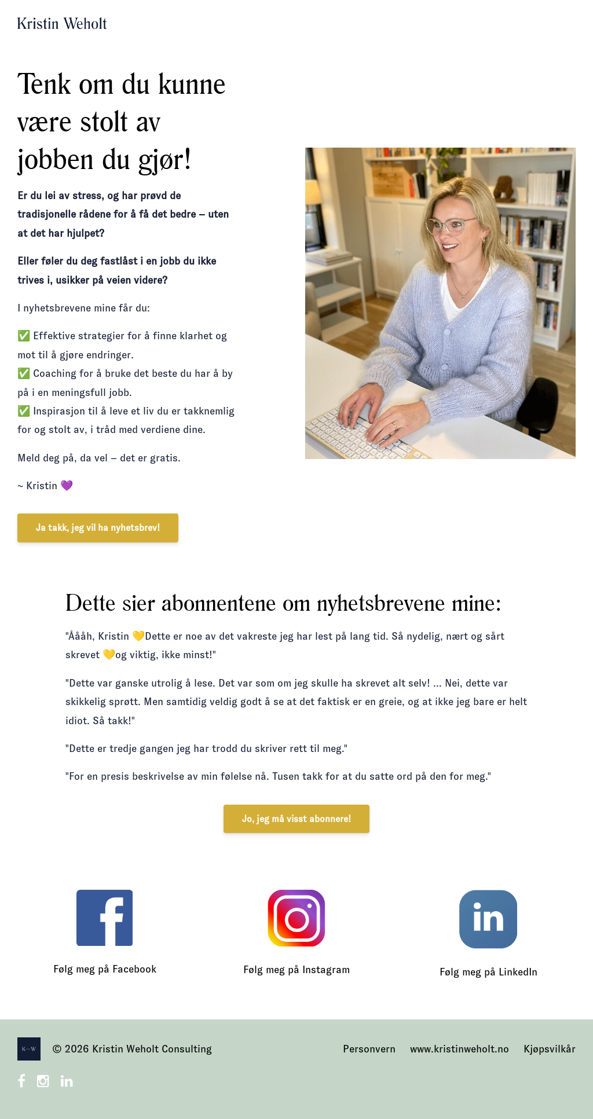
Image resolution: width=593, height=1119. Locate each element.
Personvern (369, 1049)
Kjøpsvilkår (550, 1049)
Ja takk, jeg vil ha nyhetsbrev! (98, 528)
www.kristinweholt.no (459, 1049)
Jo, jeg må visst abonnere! (296, 819)
